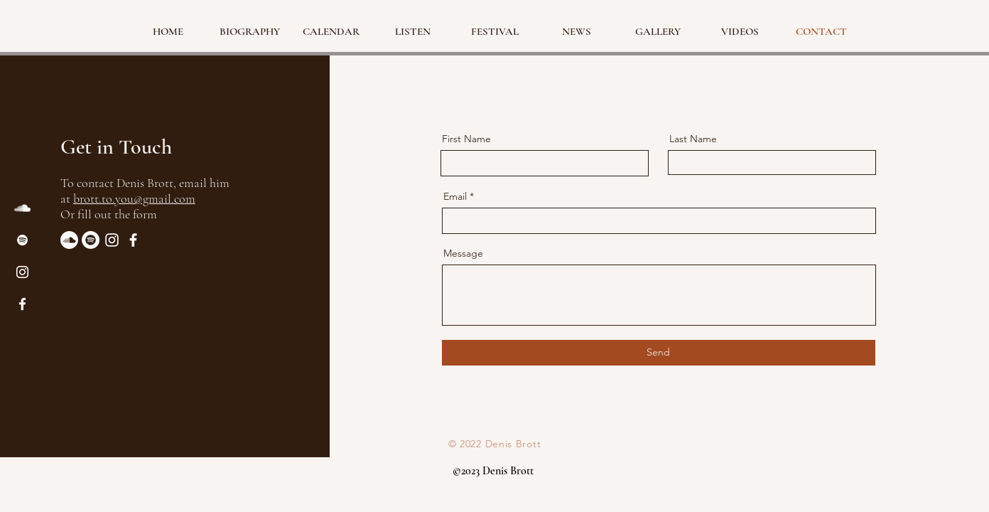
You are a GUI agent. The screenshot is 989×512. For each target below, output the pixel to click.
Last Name (693, 139)
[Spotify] (22, 240)
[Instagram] (22, 272)
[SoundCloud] (22, 208)
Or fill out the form (108, 214)
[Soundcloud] (69, 240)
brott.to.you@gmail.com (134, 198)
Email (455, 196)
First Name (466, 139)
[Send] (658, 353)
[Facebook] (22, 304)
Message (463, 253)
